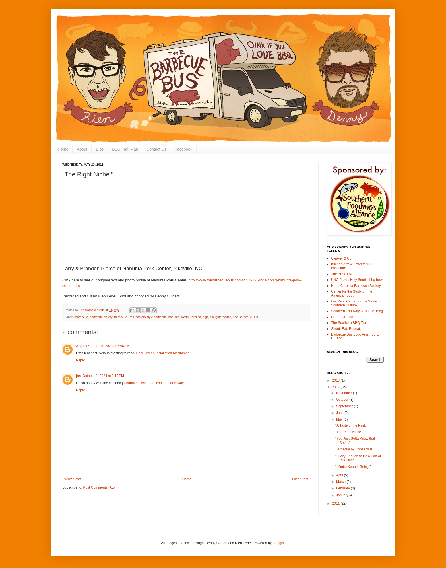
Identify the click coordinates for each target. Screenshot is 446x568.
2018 (336, 380)
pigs (205, 317)
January (342, 495)
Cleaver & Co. (341, 258)
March (341, 482)
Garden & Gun (342, 317)
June (340, 413)
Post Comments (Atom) (101, 487)
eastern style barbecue (151, 317)
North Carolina (191, 317)
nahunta (173, 317)
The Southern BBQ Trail (349, 323)
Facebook (183, 149)
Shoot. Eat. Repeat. (346, 329)
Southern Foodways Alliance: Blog (357, 311)
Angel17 (82, 346)
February (343, 488)
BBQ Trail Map (125, 149)
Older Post (300, 479)
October (342, 400)
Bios (100, 149)
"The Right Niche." (349, 432)
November (344, 393)
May (340, 419)
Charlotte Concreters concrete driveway (154, 383)
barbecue (81, 317)
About (82, 149)
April (340, 475)
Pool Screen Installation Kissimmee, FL (165, 353)
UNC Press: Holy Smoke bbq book (357, 280)
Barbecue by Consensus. (354, 449)
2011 (336, 503)
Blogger (278, 543)
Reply (80, 360)
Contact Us (156, 149)
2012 (336, 387)
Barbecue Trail (124, 317)
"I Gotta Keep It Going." (353, 467)
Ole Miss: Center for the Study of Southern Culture (356, 303)
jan (78, 376)
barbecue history (101, 317)
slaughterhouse (220, 317)
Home (63, 149)
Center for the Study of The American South (351, 293)
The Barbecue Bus (92, 310)
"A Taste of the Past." (351, 425)
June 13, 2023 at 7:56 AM (110, 346)
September (345, 406)
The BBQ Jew (341, 274)
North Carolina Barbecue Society (356, 286)
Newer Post (72, 479)
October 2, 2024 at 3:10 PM (103, 376)
